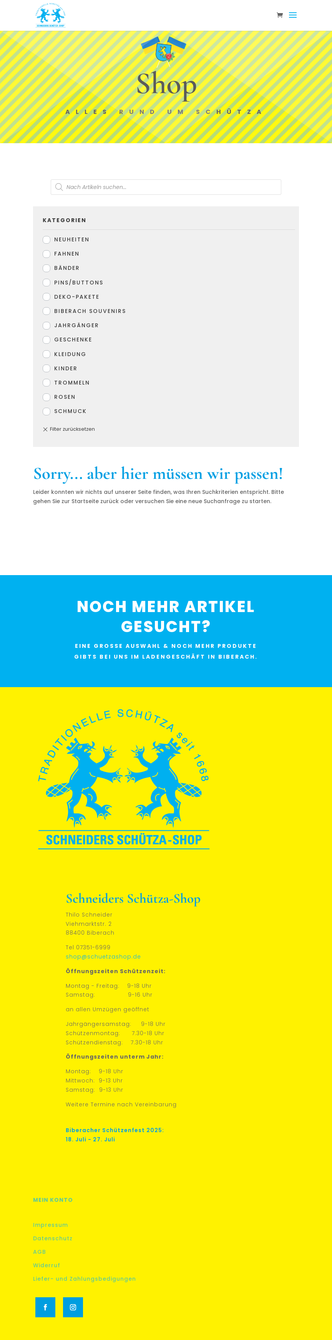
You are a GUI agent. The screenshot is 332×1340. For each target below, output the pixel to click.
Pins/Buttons (78, 282)
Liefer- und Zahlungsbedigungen (84, 1279)
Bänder (67, 268)
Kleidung (70, 354)
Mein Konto (53, 1200)
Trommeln (72, 382)
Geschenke (73, 339)
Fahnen (67, 254)
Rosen (65, 397)
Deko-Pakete (77, 297)
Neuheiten (72, 239)
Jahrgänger (76, 325)
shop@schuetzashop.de (103, 956)
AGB (39, 1252)
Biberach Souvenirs (90, 311)
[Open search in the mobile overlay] (166, 187)
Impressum (50, 1225)
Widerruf (46, 1265)
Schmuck (70, 411)
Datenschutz (53, 1238)
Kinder (66, 368)
